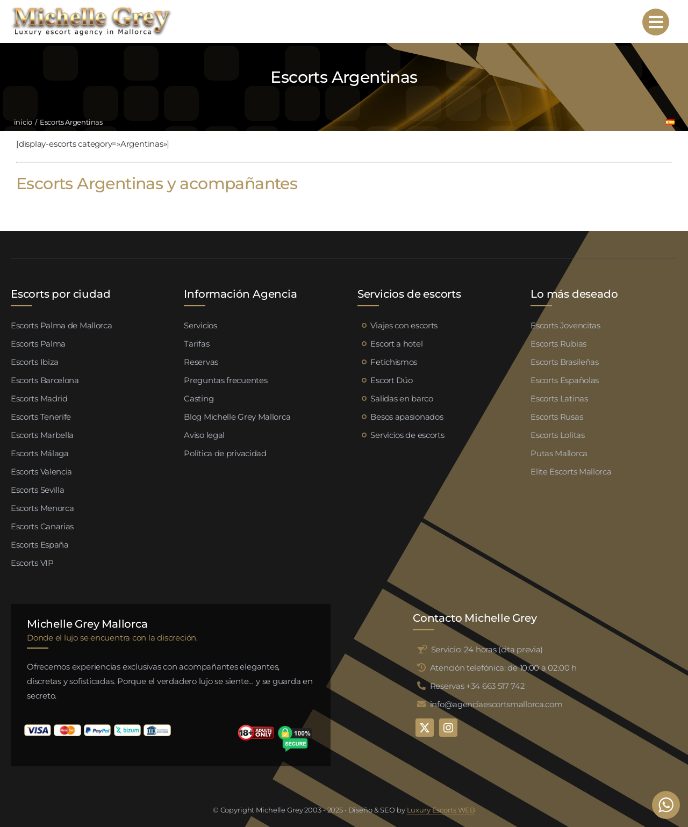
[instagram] (448, 727)
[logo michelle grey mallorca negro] (91, 9)
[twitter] (424, 727)
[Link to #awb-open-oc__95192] (655, 22)
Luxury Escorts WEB (441, 810)
